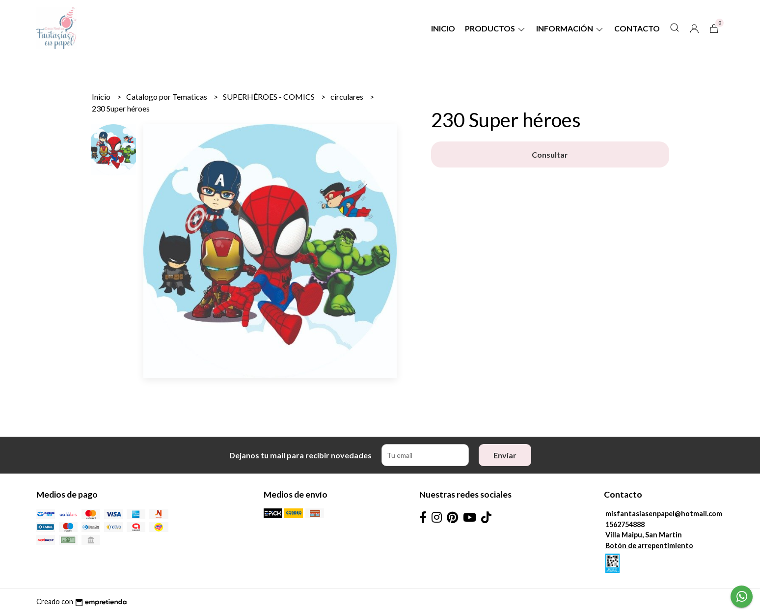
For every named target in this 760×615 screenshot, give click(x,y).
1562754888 (625, 524)
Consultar (550, 154)
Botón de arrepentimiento (649, 545)
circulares (347, 96)
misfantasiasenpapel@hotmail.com (663, 513)
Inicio (443, 28)
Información (570, 28)
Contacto (637, 28)
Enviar (504, 455)
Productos (495, 28)
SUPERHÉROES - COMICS (269, 96)
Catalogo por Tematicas (167, 96)
